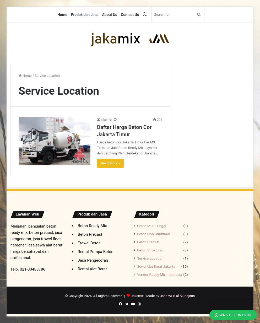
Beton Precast (148, 242)
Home (62, 15)
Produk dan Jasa (84, 15)
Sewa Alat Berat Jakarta (156, 266)
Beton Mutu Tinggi (151, 226)
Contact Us (130, 15)
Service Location (150, 258)
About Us (109, 15)
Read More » (110, 163)
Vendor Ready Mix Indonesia (159, 274)
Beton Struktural (149, 250)
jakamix (106, 120)
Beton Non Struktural (153, 234)
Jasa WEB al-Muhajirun (177, 296)
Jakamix (137, 296)
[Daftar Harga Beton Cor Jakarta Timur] (54, 141)
